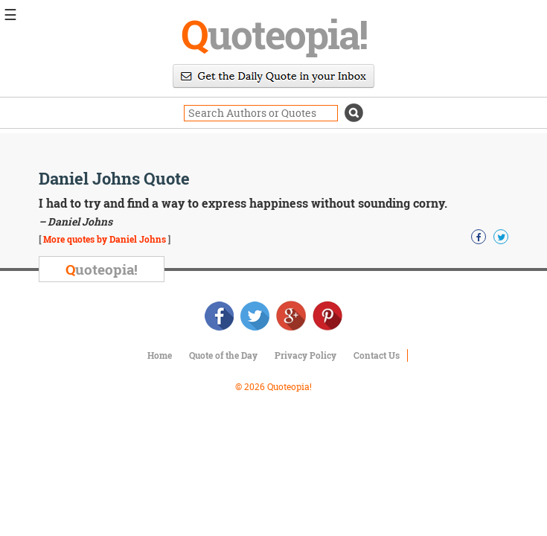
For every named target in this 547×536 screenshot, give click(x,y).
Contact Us (377, 355)
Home (159, 355)
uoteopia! (274, 33)
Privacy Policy (305, 355)
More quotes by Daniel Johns (104, 239)
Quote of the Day (223, 355)
